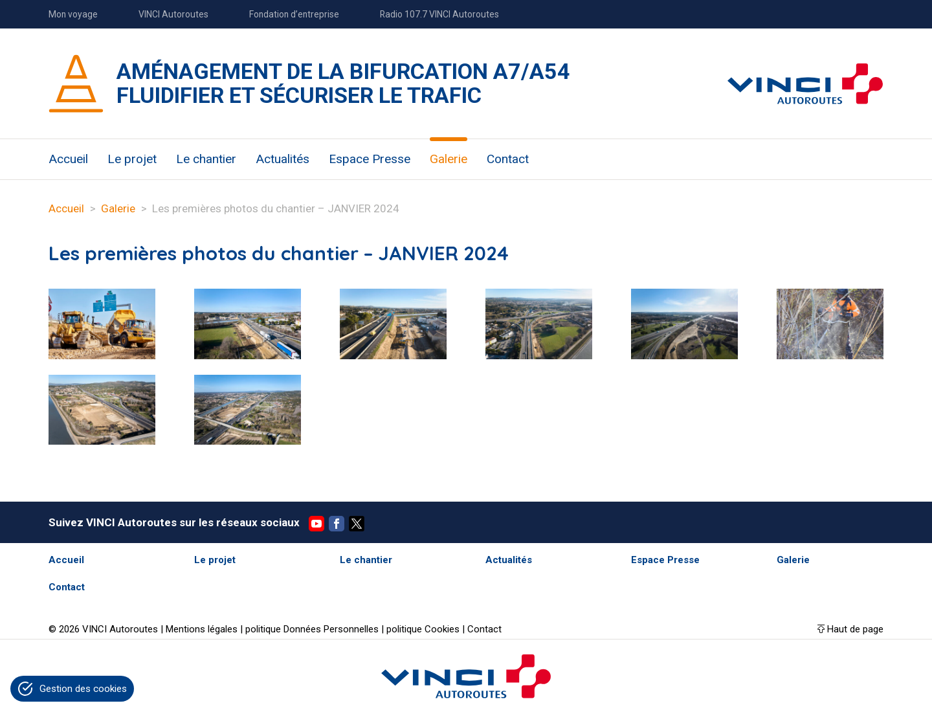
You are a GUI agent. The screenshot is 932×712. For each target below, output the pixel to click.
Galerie (448, 158)
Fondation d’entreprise (294, 14)
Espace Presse (369, 158)
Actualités (282, 158)
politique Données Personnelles (312, 629)
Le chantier (206, 158)
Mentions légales (202, 629)
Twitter (356, 523)
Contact (508, 158)
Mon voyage (73, 14)
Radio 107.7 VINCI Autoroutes (439, 14)
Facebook (336, 523)
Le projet (132, 158)
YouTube (316, 523)
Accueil (68, 158)
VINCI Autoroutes (173, 14)
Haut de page (855, 629)
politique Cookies (423, 629)
